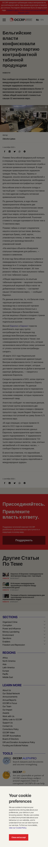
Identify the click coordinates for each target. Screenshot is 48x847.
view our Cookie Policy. (18, 828)
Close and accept (19, 837)
